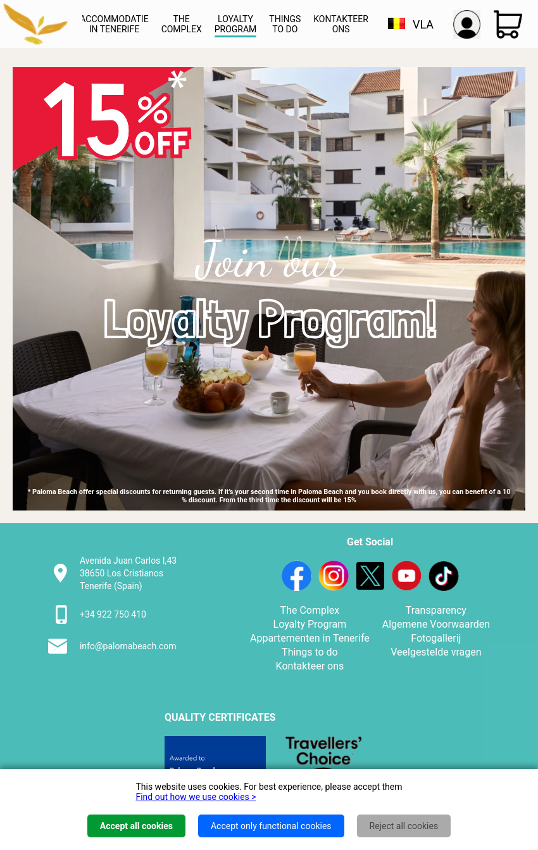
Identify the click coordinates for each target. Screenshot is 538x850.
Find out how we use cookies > (195, 797)
